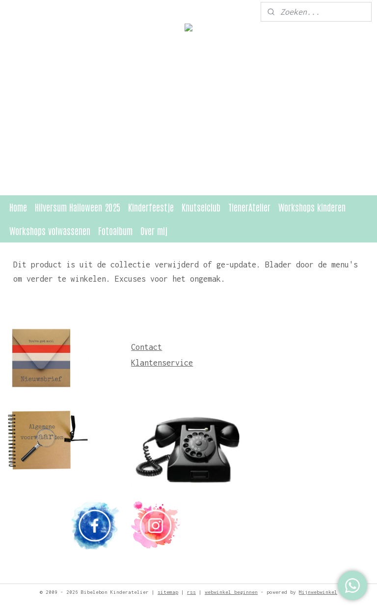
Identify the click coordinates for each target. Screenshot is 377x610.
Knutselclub (201, 207)
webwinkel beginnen (231, 592)
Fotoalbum (115, 230)
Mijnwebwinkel (318, 592)
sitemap (168, 592)
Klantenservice (162, 362)
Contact (146, 347)
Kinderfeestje (151, 207)
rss (191, 592)
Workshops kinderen (312, 207)
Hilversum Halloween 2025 (77, 207)
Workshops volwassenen (49, 230)
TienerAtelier (249, 207)
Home (18, 207)
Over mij (153, 230)
